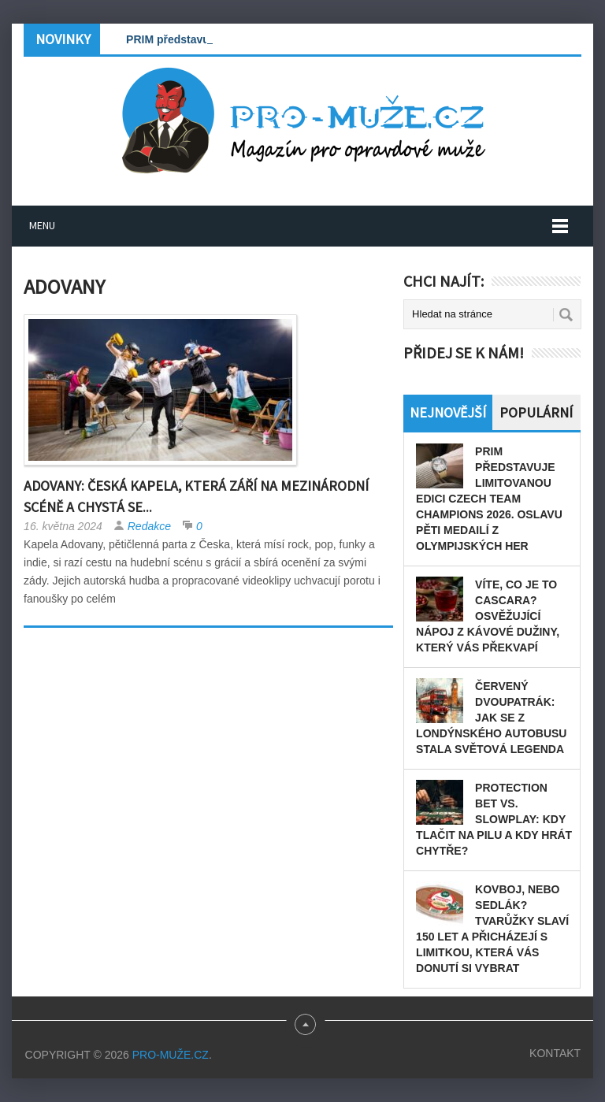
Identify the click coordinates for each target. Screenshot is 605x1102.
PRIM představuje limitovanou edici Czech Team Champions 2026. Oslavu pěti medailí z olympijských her (489, 498)
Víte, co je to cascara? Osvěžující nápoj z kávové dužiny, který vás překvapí (487, 616)
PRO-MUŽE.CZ (170, 1054)
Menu (42, 225)
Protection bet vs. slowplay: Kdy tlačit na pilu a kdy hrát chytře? (494, 819)
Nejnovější (448, 412)
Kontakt (555, 1053)
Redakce (149, 526)
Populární (536, 412)
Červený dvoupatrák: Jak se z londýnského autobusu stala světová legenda (491, 717)
